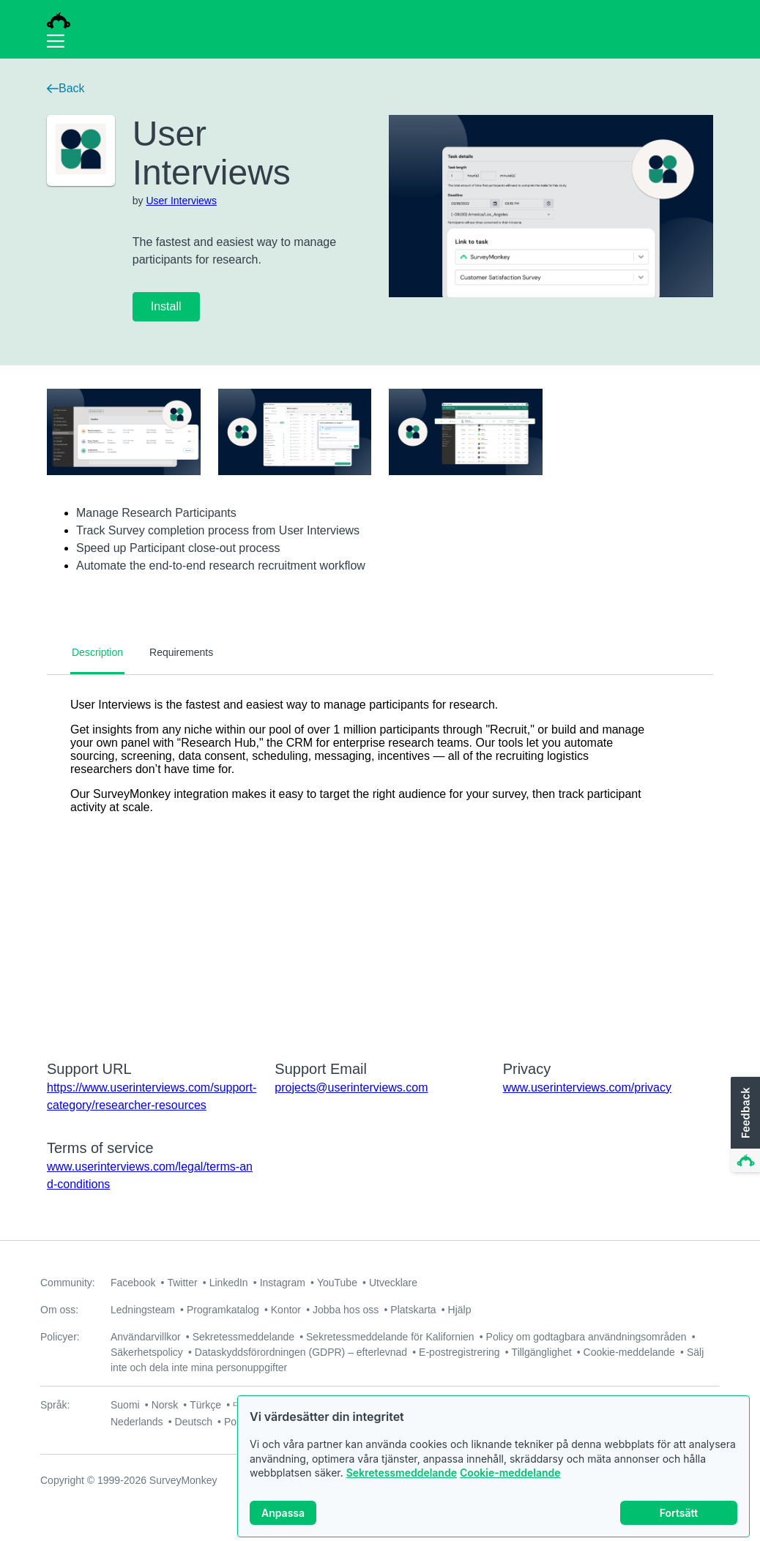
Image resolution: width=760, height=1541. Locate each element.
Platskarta (413, 1310)
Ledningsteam (143, 1310)
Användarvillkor (146, 1337)
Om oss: (59, 1310)
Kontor (286, 1310)
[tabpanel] (380, 858)
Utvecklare (393, 1282)
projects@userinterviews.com (351, 1087)
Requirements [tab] (181, 652)
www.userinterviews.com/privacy (587, 1087)
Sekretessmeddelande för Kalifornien (390, 1337)
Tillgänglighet (542, 1352)
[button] (744, 1125)
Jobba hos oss (346, 1310)
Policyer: (60, 1337)
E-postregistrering (459, 1352)
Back (66, 88)
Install (166, 306)
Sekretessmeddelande (401, 1472)
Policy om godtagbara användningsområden (586, 1337)
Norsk (165, 1405)
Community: (67, 1282)
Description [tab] (97, 652)
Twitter (182, 1282)
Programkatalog (223, 1310)
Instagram (282, 1282)
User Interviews (181, 200)
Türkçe (205, 1405)
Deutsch (193, 1422)
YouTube (337, 1282)
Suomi (125, 1405)
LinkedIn (228, 1282)
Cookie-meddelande (510, 1472)
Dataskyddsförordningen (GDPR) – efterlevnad (301, 1352)
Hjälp (460, 1310)
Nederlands (137, 1422)
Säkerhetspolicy (147, 1352)
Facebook (133, 1282)
